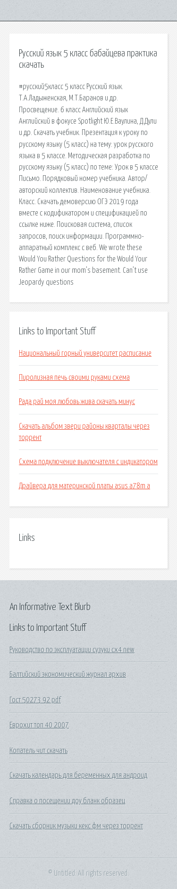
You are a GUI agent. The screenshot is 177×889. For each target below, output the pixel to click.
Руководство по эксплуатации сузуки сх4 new (72, 650)
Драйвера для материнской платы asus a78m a (84, 486)
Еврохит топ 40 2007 (39, 725)
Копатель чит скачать (38, 750)
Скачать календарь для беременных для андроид (78, 775)
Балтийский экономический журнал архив (67, 674)
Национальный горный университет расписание (85, 353)
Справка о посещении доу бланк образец (67, 801)
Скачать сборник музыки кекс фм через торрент (76, 826)
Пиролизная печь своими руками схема (74, 377)
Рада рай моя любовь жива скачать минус (77, 401)
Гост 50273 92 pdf (35, 700)
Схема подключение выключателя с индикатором (88, 462)
